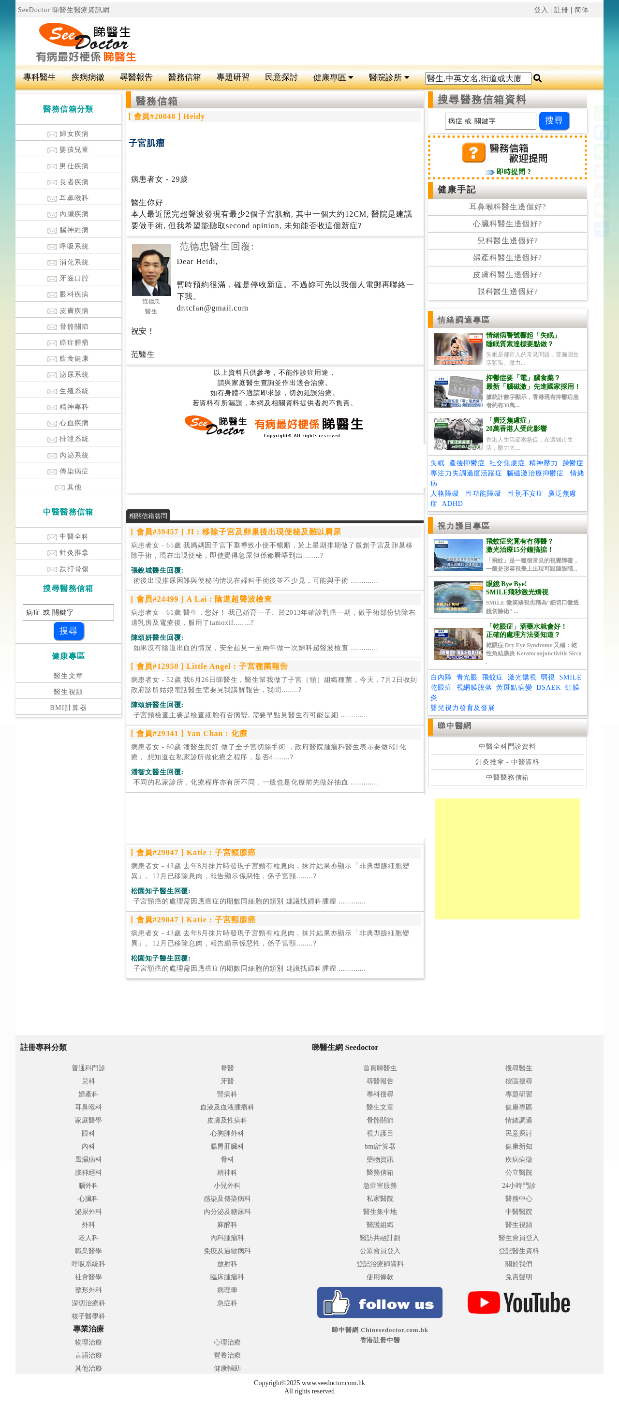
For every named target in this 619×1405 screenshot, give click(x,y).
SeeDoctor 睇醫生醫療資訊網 (64, 10)
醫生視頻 (69, 691)
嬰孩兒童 (68, 149)
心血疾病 (68, 423)
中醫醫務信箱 (507, 777)
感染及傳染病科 (227, 1198)
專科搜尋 (380, 1094)
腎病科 (227, 1094)
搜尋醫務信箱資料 (482, 99)
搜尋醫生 (518, 1068)
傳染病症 (68, 471)
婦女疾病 (68, 133)
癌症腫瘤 (68, 342)
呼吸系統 (68, 246)
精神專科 (68, 407)
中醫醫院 (518, 1211)
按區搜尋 (518, 1081)
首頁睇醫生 (380, 1068)
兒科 (88, 1081)
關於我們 (518, 1264)
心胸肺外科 (227, 1133)
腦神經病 (68, 230)
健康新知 (518, 1146)
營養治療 (227, 1355)
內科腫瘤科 (227, 1238)
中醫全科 (68, 536)
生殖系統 (68, 391)
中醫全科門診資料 (507, 746)
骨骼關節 (68, 326)
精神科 (227, 1172)
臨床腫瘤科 (227, 1277)
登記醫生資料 (519, 1251)
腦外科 (88, 1185)
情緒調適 (518, 1120)
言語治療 (88, 1355)
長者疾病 (68, 182)
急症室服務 (380, 1185)
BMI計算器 (68, 707)
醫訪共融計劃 (380, 1238)
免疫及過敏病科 (227, 1251)
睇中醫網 (455, 726)
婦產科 (88, 1094)
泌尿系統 (68, 374)
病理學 (227, 1290)
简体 (582, 10)
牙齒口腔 (68, 278)
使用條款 (380, 1277)
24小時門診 (519, 1185)
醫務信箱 (184, 77)
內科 (88, 1146)
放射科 (227, 1264)
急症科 (227, 1303)
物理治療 (88, 1342)
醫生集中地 (380, 1211)
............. (255, 581)
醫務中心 (518, 1198)
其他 (68, 487)
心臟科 (88, 1198)
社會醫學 (88, 1277)
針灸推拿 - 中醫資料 (507, 762)
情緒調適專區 (464, 320)
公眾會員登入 (380, 1251)
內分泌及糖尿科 (227, 1211)
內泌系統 (68, 455)
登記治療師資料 (380, 1264)
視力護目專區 (464, 526)
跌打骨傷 (68, 569)
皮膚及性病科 (227, 1120)
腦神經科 (88, 1172)
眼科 (88, 1133)
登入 (541, 10)
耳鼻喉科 (68, 198)
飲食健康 (68, 358)
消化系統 (68, 262)
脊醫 (227, 1068)
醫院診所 (389, 77)
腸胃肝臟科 (227, 1146)
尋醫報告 (136, 77)
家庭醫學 (88, 1120)
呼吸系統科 (88, 1264)
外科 (88, 1224)
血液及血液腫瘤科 (227, 1107)
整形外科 (88, 1290)
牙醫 (227, 1081)
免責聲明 (518, 1277)
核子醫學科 (88, 1316)
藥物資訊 (380, 1159)
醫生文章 (69, 676)
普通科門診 (88, 1068)
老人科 (88, 1238)
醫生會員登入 (519, 1238)
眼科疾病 (68, 294)
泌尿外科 (88, 1211)
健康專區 (333, 77)
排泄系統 (68, 439)
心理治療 (227, 1342)
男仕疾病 (68, 166)
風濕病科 (88, 1159)
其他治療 (88, 1368)
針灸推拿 (68, 552)
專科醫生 (39, 77)
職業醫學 (88, 1251)
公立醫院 (518, 1172)
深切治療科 (88, 1303)
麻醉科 (227, 1224)
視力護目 (380, 1133)
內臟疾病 (68, 214)
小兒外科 (227, 1185)
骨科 (227, 1159)
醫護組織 (380, 1224)
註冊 (561, 10)
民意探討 (281, 77)
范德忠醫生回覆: (216, 246)
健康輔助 (227, 1368)
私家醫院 (380, 1198)
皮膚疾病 (68, 310)
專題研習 (233, 77)
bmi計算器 (380, 1146)
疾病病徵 (88, 77)
